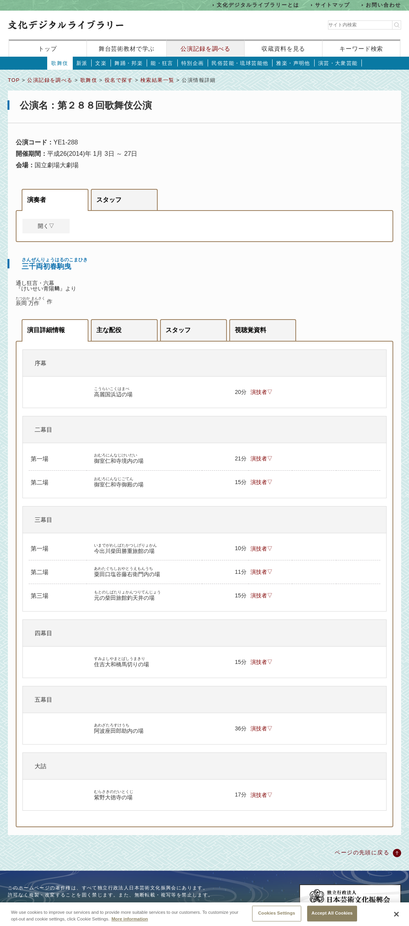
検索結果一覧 (157, 80)
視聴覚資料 (250, 330)
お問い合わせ (383, 5)
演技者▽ (262, 392)
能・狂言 (162, 63)
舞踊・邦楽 (128, 63)
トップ (47, 48)
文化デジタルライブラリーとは (258, 5)
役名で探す (119, 80)
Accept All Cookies (332, 916)
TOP (14, 80)
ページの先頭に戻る (362, 852)
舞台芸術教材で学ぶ (127, 48)
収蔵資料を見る (283, 48)
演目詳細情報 (46, 330)
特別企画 (192, 63)
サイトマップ (332, 5)
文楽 (101, 63)
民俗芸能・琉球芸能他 (240, 63)
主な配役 (109, 330)
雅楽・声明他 (293, 63)
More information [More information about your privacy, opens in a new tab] (129, 921)
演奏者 (36, 199)
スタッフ (109, 199)
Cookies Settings (276, 916)
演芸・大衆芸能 (338, 63)
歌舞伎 (59, 63)
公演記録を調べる (205, 48)
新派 (82, 63)
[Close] (396, 917)
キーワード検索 (361, 48)
